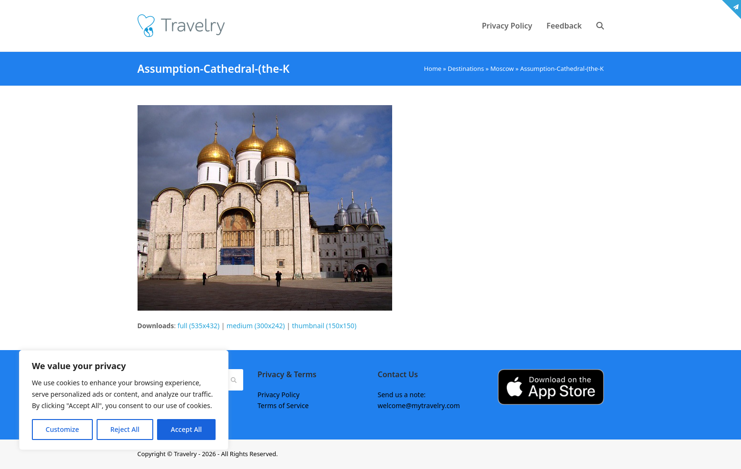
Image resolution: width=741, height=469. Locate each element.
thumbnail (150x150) (324, 325)
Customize (62, 429)
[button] (600, 25)
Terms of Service (283, 405)
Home (433, 68)
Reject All (124, 429)
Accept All (186, 429)
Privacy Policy (278, 394)
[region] (123, 400)
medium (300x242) (256, 325)
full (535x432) (198, 325)
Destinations (466, 68)
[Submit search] (234, 379)
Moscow (502, 68)
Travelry (186, 453)
